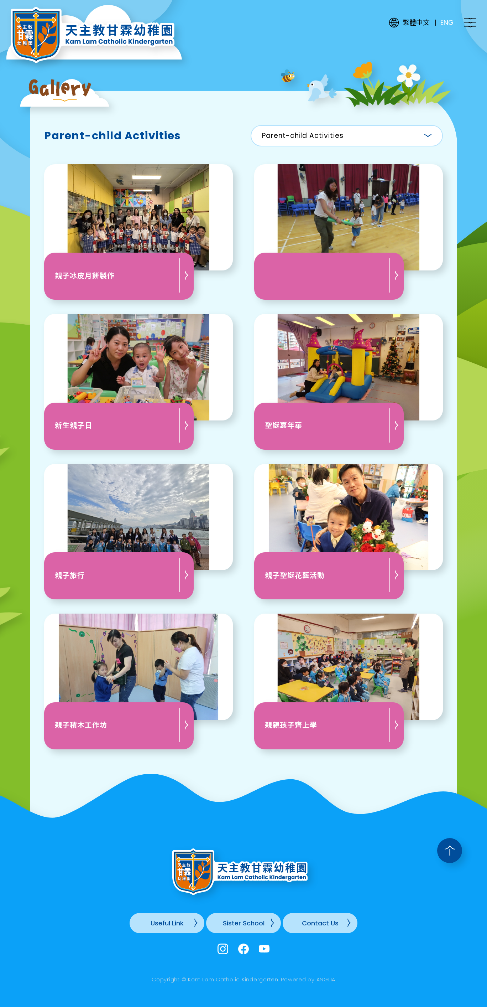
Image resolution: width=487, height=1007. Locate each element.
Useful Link (167, 923)
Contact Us (320, 923)
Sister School (244, 923)
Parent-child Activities (303, 135)
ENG (447, 22)
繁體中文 (416, 22)
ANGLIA (326, 979)
